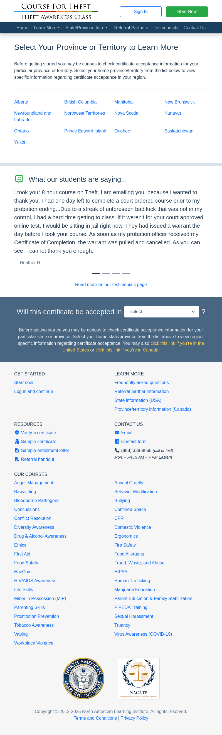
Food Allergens (129, 554)
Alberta (21, 102)
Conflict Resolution (32, 518)
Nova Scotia (126, 113)
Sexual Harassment (133, 616)
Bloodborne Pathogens (37, 500)
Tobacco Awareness (34, 625)
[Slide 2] (116, 274)
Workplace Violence (33, 643)
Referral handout (34, 459)
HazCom (22, 571)
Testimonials (166, 27)
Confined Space (130, 509)
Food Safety (26, 563)
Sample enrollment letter (41, 450)
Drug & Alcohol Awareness (40, 536)
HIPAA (120, 571)
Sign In (141, 11)
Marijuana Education (134, 589)
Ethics (20, 545)
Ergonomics (126, 536)
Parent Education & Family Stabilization (153, 598)
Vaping (21, 634)
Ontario (21, 131)
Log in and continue (33, 391)
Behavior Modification (135, 491)
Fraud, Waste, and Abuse (139, 563)
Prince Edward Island (85, 131)
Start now (23, 382)
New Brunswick (179, 102)
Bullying (122, 500)
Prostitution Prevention (36, 616)
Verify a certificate (35, 432)
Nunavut (172, 113)
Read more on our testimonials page (111, 284)
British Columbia (80, 102)
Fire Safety (125, 545)
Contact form (130, 441)
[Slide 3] (126, 274)
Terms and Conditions (95, 718)
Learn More (45, 27)
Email (123, 432)
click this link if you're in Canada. (127, 350)
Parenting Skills (29, 607)
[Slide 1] (106, 274)
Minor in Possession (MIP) (40, 598)
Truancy (122, 625)
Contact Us (195, 27)
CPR (119, 518)
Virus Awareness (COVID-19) (143, 634)
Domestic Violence (132, 527)
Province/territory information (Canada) (152, 409)
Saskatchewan (178, 131)
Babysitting (25, 491)
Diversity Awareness (34, 527)
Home (22, 27)
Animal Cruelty (128, 482)
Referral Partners (131, 27)
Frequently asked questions (141, 382)
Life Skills (23, 589)
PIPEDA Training (130, 607)
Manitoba (123, 102)
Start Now (187, 11)
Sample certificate (35, 441)
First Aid (22, 554)
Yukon (20, 142)
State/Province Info (84, 27)
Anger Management (33, 482)
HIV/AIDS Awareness (35, 580)
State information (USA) (137, 400)
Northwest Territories (84, 113)
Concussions (27, 509)
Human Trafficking (132, 580)
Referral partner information (141, 391)
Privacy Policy (134, 718)
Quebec (122, 131)
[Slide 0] (96, 274)
